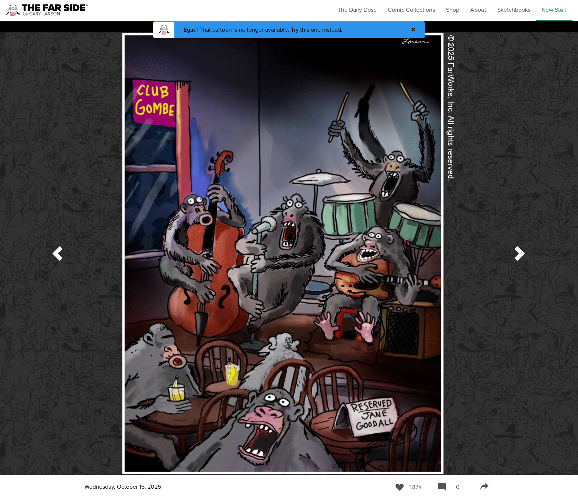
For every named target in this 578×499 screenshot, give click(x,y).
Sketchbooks (513, 10)
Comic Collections (411, 10)
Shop (452, 10)
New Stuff (554, 10)
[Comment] (451, 486)
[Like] (408, 486)
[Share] (484, 486)
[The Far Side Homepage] (47, 10)
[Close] (413, 30)
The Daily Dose (357, 10)
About (478, 10)
